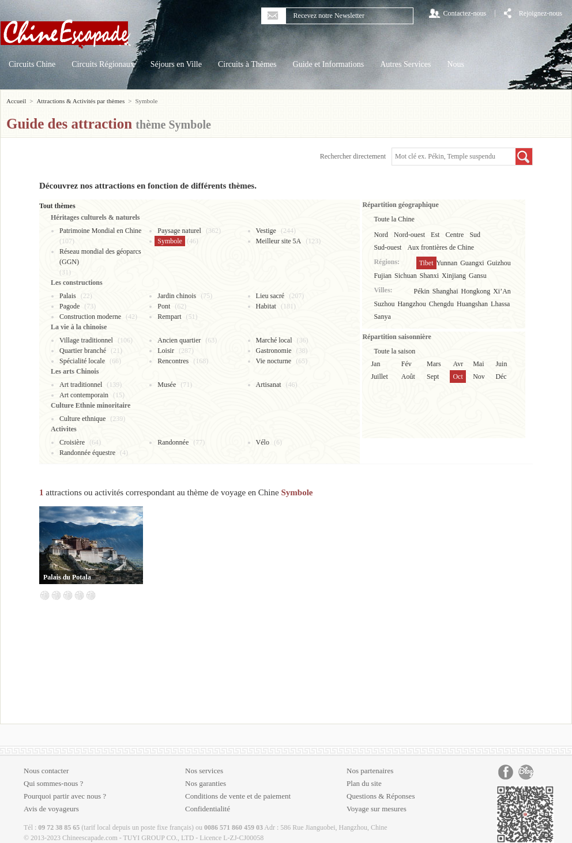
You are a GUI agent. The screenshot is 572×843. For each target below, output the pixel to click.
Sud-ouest (387, 247)
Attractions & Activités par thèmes (80, 100)
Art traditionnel (80, 385)
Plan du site (364, 783)
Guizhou (499, 263)
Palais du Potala (67, 577)
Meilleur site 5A (279, 241)
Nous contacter (46, 770)
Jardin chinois (176, 296)
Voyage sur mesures (377, 808)
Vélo (262, 442)
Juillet (379, 376)
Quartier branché (82, 351)
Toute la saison (394, 351)
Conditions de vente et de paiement (238, 796)
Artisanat (268, 385)
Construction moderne (90, 317)
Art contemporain (83, 395)
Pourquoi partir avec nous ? (65, 796)
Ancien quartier (179, 340)
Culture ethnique (82, 419)
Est (435, 235)
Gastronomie (274, 351)
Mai (478, 364)
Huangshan (472, 304)
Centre (454, 235)
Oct (457, 376)
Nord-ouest (409, 235)
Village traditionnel (86, 340)
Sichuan (405, 276)
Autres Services (405, 64)
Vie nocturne (274, 361)
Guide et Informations (328, 64)
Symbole (169, 241)
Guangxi (472, 263)
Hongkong (476, 291)
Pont (163, 306)
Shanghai (445, 291)
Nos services (204, 770)
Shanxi (429, 276)
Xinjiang (454, 276)
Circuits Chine (32, 64)
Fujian (383, 276)
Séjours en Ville (176, 64)
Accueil (16, 100)
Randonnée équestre (87, 453)
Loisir (165, 351)
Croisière (72, 442)
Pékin (422, 291)
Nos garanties (205, 783)
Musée (166, 385)
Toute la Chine (394, 219)
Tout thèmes (57, 206)
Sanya (382, 317)
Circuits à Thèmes (247, 64)
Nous (455, 64)
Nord (381, 235)
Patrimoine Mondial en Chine (100, 231)
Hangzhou (411, 304)
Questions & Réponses (381, 796)
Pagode (69, 306)
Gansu (478, 276)
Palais (67, 296)
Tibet (426, 263)
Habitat (266, 306)
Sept (433, 376)
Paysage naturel (179, 231)
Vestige (266, 231)
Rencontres (173, 361)
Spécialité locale (82, 361)
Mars (434, 364)
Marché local (274, 340)
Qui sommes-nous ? (53, 783)
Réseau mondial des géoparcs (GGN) (100, 256)
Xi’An (502, 291)
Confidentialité (207, 808)
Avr (458, 364)
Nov (479, 376)
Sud (474, 235)
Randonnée (173, 442)
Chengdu (441, 304)
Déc (500, 376)
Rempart (169, 317)
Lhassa (500, 304)
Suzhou (384, 304)
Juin (501, 364)
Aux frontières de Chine (440, 247)
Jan (375, 364)
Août (408, 376)
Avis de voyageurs (51, 808)
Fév (406, 364)
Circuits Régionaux (103, 64)
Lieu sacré (270, 296)
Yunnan (447, 263)
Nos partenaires (370, 770)
